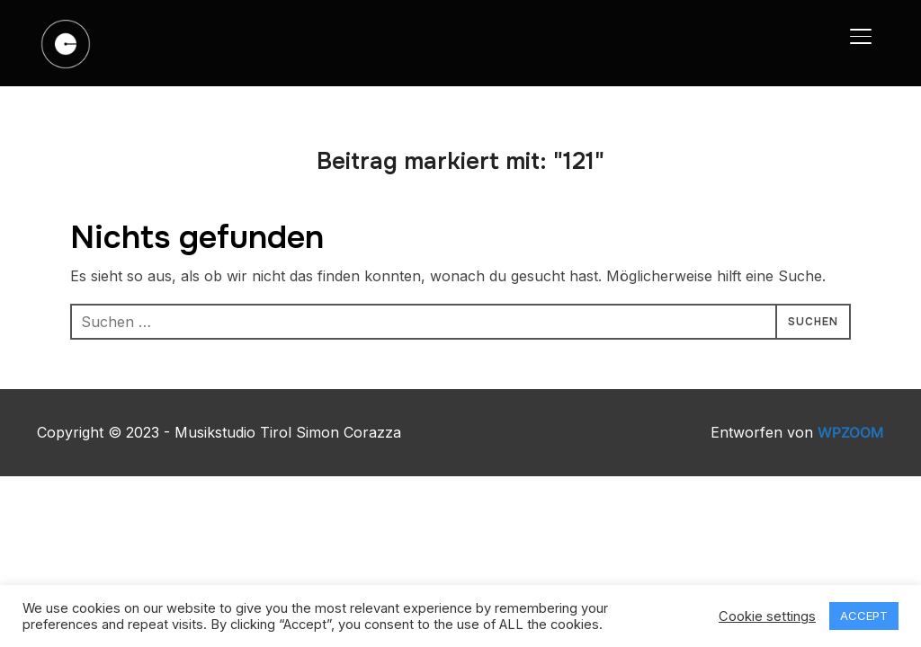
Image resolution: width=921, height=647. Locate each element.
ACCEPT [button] (864, 615)
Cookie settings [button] (767, 616)
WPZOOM (851, 432)
